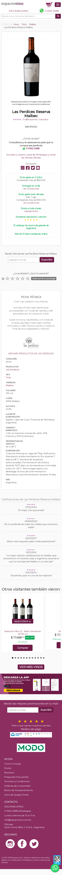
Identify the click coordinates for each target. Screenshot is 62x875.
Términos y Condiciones (17, 781)
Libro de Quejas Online (16, 794)
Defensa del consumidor (17, 786)
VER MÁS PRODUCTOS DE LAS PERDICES (31, 353)
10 (38, 658)
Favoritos (43, 119)
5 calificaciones (30, 119)
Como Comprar (12, 763)
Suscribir (46, 259)
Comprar (22, 647)
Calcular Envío (31, 211)
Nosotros (9, 772)
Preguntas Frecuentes (16, 777)
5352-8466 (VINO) (18, 11)
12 (43, 658)
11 (41, 658)
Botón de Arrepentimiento (18, 790)
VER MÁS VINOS (31, 667)
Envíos (7, 768)
